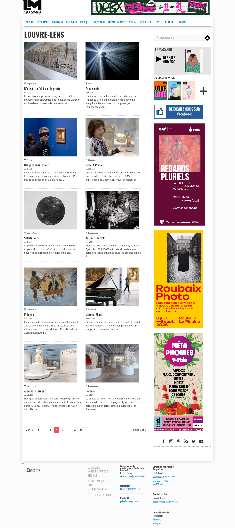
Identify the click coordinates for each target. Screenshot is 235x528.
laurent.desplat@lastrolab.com (165, 502)
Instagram (157, 523)
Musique (92, 160)
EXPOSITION (99, 22)
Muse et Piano (94, 314)
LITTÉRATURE (146, 22)
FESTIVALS (181, 22)
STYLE (159, 22)
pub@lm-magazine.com (130, 501)
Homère (90, 391)
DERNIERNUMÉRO (169, 60)
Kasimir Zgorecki (95, 238)
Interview (31, 386)
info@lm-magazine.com (130, 489)
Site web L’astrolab (160, 480)
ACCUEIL (30, 22)
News (91, 83)
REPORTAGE (43, 22)
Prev (29, 430)
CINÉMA (133, 22)
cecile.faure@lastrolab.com (164, 477)
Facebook (157, 519)
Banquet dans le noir (36, 164)
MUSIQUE (85, 22)
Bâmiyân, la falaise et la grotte (42, 88)
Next (83, 430)
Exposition (32, 83)
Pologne (29, 314)
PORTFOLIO (57, 22)
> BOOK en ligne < (160, 484)
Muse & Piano (94, 164)
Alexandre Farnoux (35, 391)
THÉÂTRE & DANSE (117, 22)
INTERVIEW (71, 22)
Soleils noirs (93, 88)
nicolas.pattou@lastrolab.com (132, 476)
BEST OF (169, 22)
